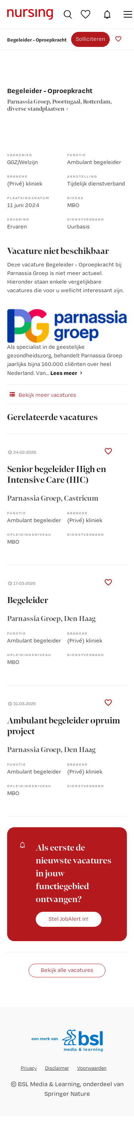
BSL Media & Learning (49, 1084)
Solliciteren (90, 38)
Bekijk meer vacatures (41, 394)
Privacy (29, 1068)
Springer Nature (67, 1093)
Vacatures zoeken (68, 14)
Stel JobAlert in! (69, 918)
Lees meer (63, 372)
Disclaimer (57, 1068)
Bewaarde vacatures (86, 14)
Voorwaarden (91, 1068)
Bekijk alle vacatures (67, 970)
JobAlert (107, 14)
